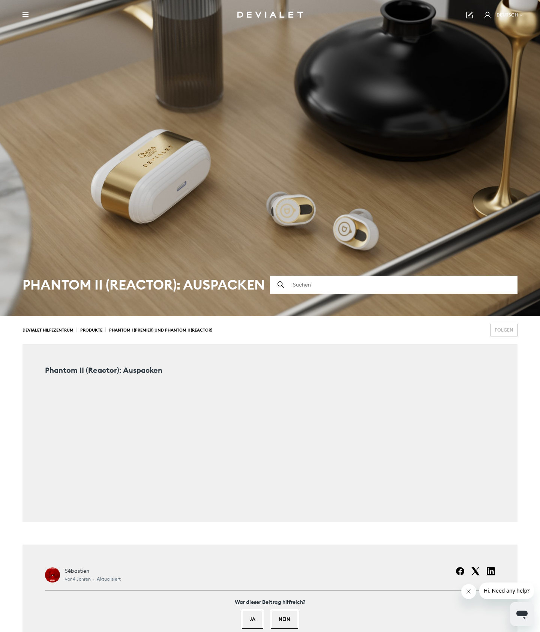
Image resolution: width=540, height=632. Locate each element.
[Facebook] (460, 571)
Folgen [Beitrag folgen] (504, 330)
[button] (487, 15)
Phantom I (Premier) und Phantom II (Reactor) (160, 330)
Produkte (91, 330)
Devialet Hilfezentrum (48, 330)
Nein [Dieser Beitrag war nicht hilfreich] (284, 619)
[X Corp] (475, 571)
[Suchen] (394, 285)
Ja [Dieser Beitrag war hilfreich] (252, 619)
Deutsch (510, 15)
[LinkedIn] (491, 571)
